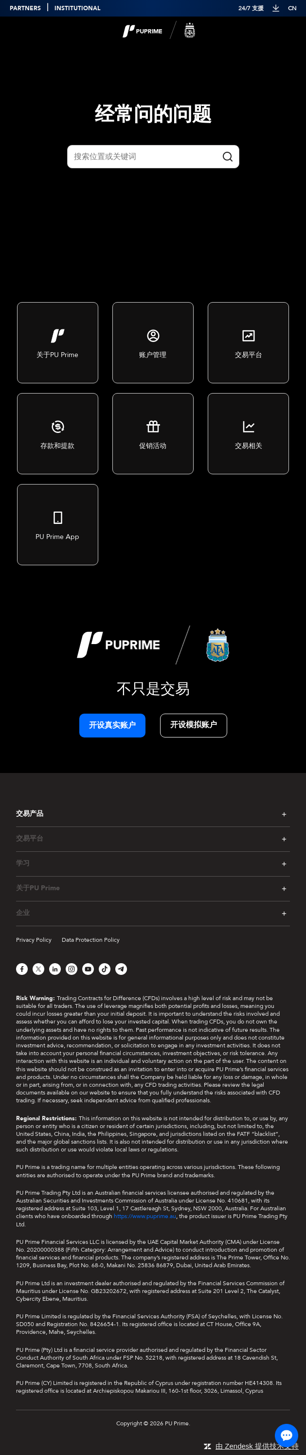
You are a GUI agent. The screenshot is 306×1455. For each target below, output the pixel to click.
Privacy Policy (34, 940)
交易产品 (29, 813)
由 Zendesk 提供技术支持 (257, 1446)
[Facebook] (22, 969)
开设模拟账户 (193, 724)
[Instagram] (71, 969)
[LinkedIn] (55, 969)
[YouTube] (88, 969)
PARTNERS (25, 8)
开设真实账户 (112, 725)
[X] (38, 969)
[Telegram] (121, 969)
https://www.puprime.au (145, 1216)
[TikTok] (104, 969)
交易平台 (29, 838)
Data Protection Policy (91, 940)
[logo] (159, 30)
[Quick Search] (153, 156)
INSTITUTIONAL (77, 8)
